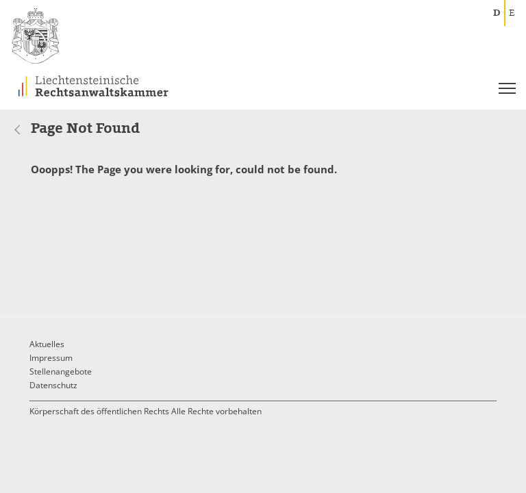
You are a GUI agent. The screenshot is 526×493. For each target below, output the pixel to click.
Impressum (51, 358)
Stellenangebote (60, 371)
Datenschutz (53, 385)
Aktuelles (46, 344)
